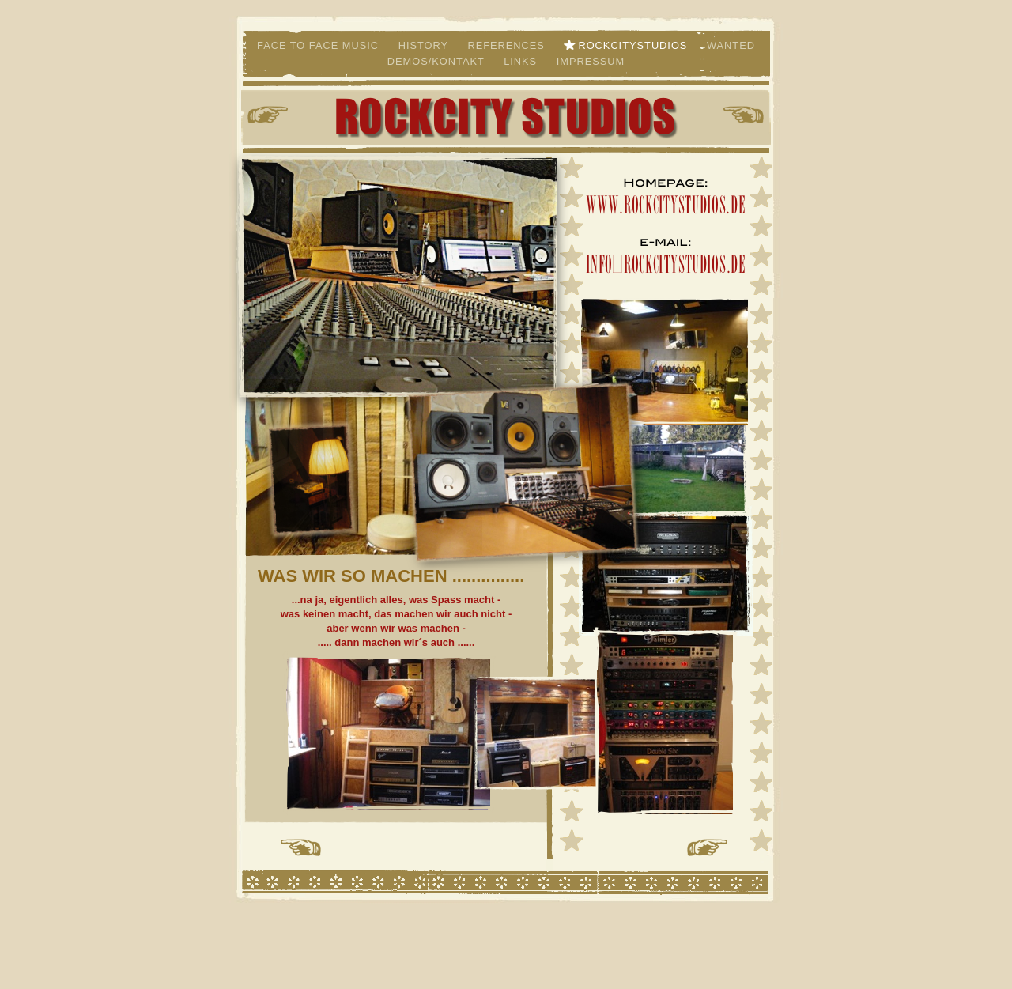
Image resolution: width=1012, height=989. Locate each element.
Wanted (731, 45)
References (507, 45)
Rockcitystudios (634, 45)
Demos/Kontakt (437, 61)
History (425, 45)
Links (522, 61)
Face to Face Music (320, 45)
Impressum (591, 61)
